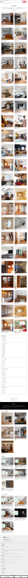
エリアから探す (2, 548)
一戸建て (3, 340)
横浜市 (4, 352)
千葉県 (3, 354)
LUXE (3, 365)
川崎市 (4, 353)
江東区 (4, 350)
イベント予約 (7, 576)
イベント (3, 571)
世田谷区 (4, 347)
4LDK (3, 392)
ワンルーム (4, 388)
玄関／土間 (4, 374)
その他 (3, 356)
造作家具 (4, 375)
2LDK (3, 390)
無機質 (3, 361)
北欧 (3, 360)
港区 (3, 349)
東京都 (3, 344)
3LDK (3, 391)
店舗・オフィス (4, 341)
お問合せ (21, 576)
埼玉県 (3, 355)
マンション (4, 339)
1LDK (3, 389)
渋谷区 (4, 345)
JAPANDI (3, 364)
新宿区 (4, 346)
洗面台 (3, 373)
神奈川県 (3, 351)
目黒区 (4, 348)
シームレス (4, 362)
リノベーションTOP (2, 3)
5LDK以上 (4, 393)
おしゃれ (4, 366)
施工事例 (5, 3)
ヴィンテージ (4, 359)
